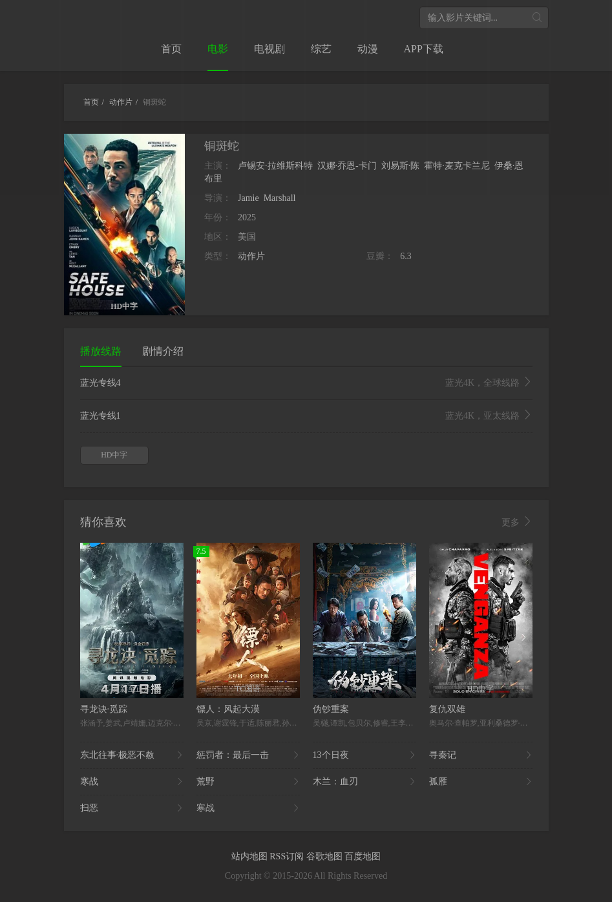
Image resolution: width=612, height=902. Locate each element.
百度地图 (362, 856)
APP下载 (423, 48)
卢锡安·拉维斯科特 (275, 166)
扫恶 (132, 808)
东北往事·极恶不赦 (132, 755)
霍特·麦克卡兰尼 (457, 166)
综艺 (321, 48)
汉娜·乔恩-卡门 (347, 166)
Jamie (248, 198)
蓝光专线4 (306, 383)
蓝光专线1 (306, 416)
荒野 (248, 781)
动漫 (367, 48)
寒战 (132, 781)
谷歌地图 (325, 856)
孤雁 (481, 781)
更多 (517, 522)
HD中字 (114, 454)
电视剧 (269, 48)
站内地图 (250, 856)
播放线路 (100, 351)
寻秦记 (481, 755)
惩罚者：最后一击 (248, 755)
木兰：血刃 (364, 781)
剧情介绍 (163, 351)
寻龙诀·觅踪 (104, 709)
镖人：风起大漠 (228, 709)
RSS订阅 (287, 856)
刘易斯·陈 (400, 166)
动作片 (251, 256)
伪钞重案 (331, 709)
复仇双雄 (447, 709)
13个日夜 (364, 755)
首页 (171, 48)
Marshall (280, 198)
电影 (217, 48)
